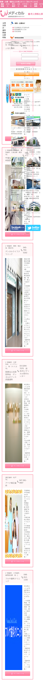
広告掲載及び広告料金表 (21, 27)
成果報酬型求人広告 (20, 29)
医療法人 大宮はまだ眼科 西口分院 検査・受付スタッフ (18, 215)
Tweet (27, 233)
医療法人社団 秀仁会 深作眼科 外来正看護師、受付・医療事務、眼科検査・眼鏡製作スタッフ (34, 172)
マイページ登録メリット (26, 74)
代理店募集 (17, 31)
